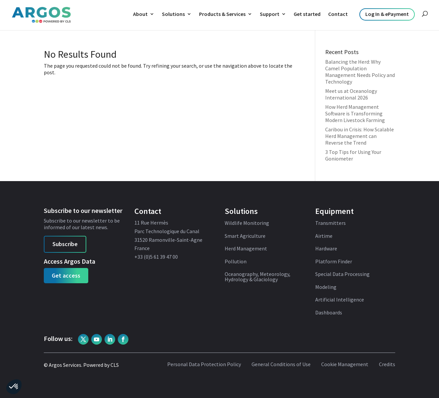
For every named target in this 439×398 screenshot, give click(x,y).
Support (269, 14)
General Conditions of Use (281, 364)
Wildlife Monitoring (247, 223)
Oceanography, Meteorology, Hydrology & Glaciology (257, 277)
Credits (387, 364)
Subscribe (65, 244)
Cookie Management (344, 364)
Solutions (173, 14)
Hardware (326, 249)
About (140, 14)
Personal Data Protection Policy (204, 364)
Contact (338, 14)
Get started (307, 14)
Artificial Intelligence (339, 300)
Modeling (325, 287)
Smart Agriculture (245, 236)
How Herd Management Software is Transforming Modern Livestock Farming (355, 113)
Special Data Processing (342, 274)
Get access (66, 275)
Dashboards (328, 313)
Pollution (236, 262)
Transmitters (330, 223)
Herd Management (246, 249)
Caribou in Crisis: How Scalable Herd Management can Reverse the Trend (359, 136)
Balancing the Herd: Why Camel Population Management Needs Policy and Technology (360, 71)
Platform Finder (333, 262)
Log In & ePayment (387, 14)
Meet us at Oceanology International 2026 (351, 94)
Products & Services (222, 14)
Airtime (323, 236)
